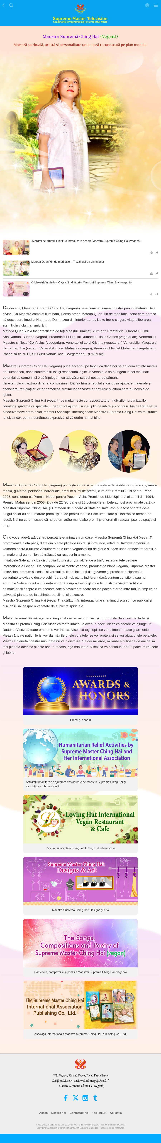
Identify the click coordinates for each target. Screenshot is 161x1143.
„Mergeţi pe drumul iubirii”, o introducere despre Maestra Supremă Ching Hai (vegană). (86, 240)
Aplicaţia (116, 1112)
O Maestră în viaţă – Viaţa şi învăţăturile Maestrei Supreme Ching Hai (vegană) (81, 282)
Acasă (43, 1112)
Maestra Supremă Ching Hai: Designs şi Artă (80, 910)
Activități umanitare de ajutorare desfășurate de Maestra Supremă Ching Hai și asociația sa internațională (76, 784)
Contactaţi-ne (79, 1112)
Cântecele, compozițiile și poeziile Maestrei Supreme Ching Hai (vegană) (80, 972)
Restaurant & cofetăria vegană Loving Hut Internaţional (80, 848)
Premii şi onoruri (80, 720)
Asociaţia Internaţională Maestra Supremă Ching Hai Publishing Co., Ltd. (80, 1034)
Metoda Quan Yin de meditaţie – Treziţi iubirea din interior (67, 261)
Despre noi (58, 1112)
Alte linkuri (98, 1112)
